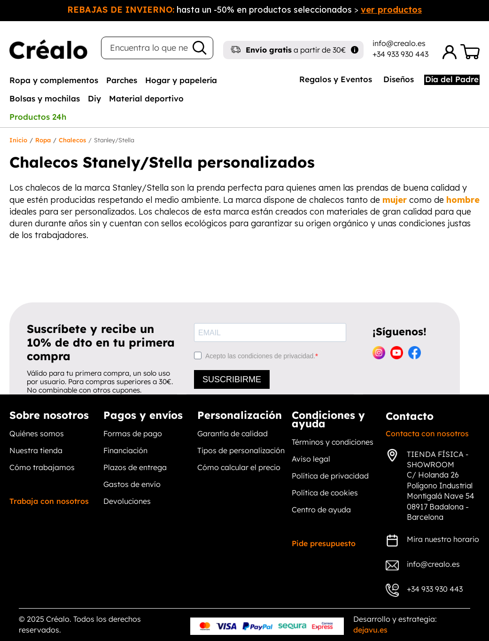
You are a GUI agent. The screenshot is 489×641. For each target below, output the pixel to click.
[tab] (53, 80)
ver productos (391, 9)
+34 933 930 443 (400, 54)
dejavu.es (370, 629)
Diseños (398, 79)
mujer (394, 199)
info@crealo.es (399, 43)
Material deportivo (146, 98)
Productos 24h (37, 117)
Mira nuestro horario (443, 539)
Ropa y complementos (53, 80)
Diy (94, 98)
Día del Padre (452, 79)
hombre (463, 199)
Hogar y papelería (181, 80)
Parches (121, 80)
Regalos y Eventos (335, 79)
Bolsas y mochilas (44, 98)
